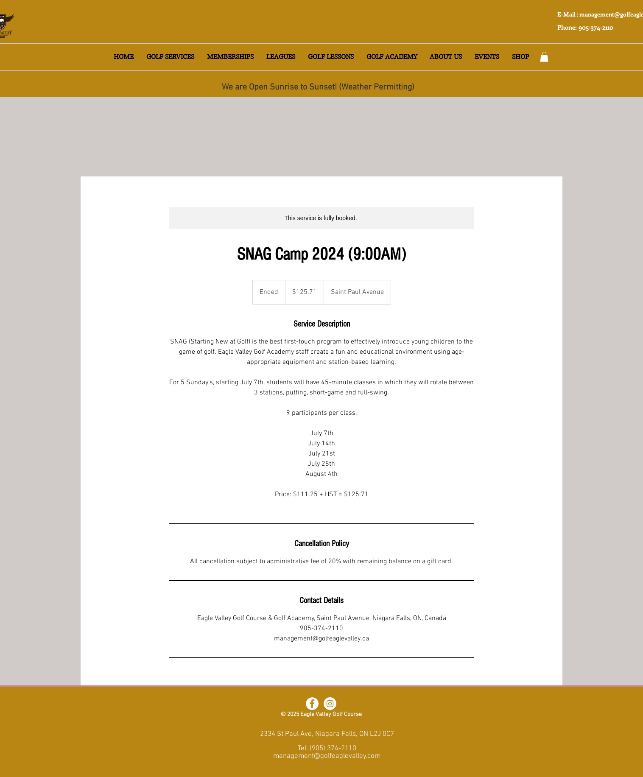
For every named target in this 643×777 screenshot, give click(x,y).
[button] (170, 57)
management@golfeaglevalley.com (326, 756)
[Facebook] (312, 703)
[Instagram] (330, 703)
